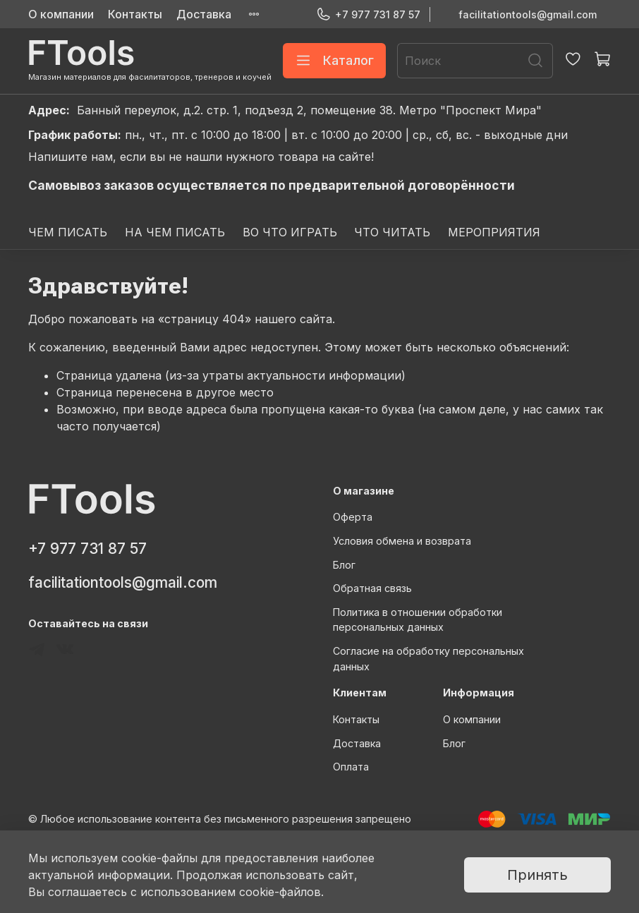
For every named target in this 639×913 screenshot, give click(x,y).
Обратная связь (372, 588)
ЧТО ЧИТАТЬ (392, 232)
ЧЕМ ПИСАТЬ (67, 232)
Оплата (351, 767)
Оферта (352, 517)
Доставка (203, 14)
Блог (344, 565)
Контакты (135, 14)
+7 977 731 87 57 (368, 14)
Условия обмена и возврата (402, 541)
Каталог (334, 60)
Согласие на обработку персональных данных (428, 658)
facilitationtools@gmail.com (527, 14)
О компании (61, 14)
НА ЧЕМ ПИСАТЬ (175, 232)
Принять (537, 874)
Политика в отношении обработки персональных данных (417, 620)
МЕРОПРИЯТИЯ (494, 232)
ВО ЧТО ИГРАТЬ (290, 232)
